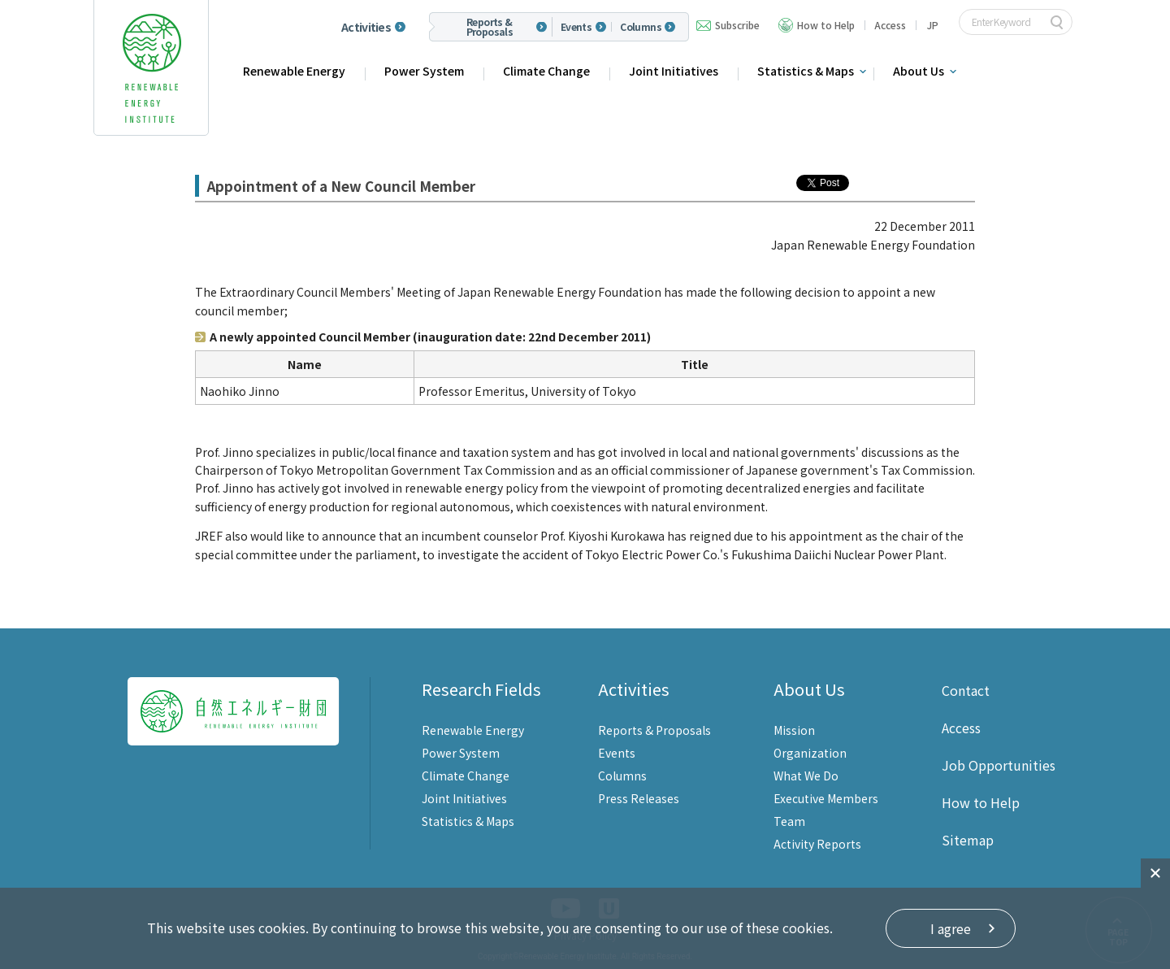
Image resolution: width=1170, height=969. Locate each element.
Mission (794, 730)
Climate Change (546, 71)
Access (890, 25)
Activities (366, 27)
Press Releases (638, 798)
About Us (918, 71)
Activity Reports (817, 844)
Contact (966, 690)
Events (576, 27)
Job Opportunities (998, 765)
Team (789, 821)
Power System (424, 71)
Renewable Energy (294, 71)
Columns (640, 27)
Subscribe (737, 25)
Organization (810, 753)
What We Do (806, 775)
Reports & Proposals (490, 27)
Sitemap (968, 840)
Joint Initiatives (673, 71)
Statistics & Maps (805, 71)
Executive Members (826, 798)
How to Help (826, 25)
